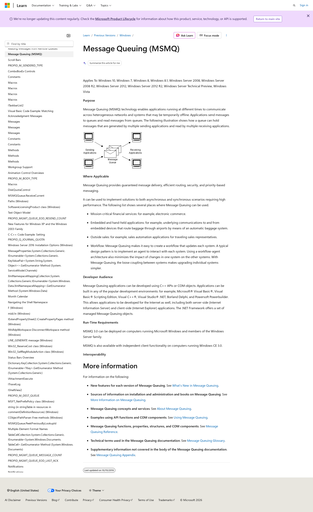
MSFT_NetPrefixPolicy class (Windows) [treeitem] (31, 401)
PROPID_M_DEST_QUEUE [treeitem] (23, 395)
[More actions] (226, 35)
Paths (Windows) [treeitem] (18, 201)
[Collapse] (68, 35)
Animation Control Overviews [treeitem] (26, 173)
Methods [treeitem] (13, 150)
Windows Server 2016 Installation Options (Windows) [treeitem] (40, 245)
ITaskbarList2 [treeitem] (16, 105)
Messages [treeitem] (14, 121)
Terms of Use (146, 500)
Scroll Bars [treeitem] (14, 60)
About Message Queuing (174, 408)
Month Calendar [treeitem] (18, 296)
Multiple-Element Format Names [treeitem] (28, 429)
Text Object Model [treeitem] (19, 212)
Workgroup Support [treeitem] (20, 167)
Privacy (87, 500)
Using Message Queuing (190, 417)
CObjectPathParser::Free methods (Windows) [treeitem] (35, 417)
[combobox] (39, 44)
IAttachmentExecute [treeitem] (20, 378)
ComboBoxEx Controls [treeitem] (21, 71)
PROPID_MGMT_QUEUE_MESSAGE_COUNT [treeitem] (35, 455)
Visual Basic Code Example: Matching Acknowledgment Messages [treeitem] (30, 113)
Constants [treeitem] (14, 77)
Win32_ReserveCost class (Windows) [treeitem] (30, 346)
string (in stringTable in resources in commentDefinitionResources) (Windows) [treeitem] (33, 409)
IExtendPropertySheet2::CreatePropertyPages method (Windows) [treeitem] (40, 321)
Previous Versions (104, 35)
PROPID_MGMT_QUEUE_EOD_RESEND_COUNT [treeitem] (37, 218)
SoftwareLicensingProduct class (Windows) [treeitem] (34, 207)
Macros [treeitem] (12, 82)
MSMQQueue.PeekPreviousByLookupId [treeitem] (32, 423)
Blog (54, 500)
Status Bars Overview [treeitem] (21, 357)
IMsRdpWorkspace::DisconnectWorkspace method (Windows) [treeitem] (38, 332)
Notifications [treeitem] (15, 466)
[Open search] (294, 5)
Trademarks (165, 500)
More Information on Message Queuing (118, 400)
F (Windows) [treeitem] (15, 308)
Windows (125, 35)
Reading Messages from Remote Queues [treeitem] (32, 48)
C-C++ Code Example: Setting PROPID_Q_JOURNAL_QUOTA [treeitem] (26, 237)
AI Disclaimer (13, 500)
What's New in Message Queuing (195, 385)
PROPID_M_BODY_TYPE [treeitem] (22, 178)
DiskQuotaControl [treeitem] (19, 190)
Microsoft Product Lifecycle (115, 19)
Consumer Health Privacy (114, 500)
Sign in (304, 5)
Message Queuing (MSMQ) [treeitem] (25, 54)
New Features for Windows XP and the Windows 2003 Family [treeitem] (37, 226)
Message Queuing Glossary (206, 440)
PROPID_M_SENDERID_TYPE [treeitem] (25, 65)
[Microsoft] (7, 5)
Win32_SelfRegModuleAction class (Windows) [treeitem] (36, 352)
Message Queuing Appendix (115, 455)
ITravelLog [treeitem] (14, 384)
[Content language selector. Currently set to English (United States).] (23, 490)
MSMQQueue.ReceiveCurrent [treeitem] (26, 195)
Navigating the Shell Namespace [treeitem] (28, 302)
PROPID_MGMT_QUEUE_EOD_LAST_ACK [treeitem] (33, 460)
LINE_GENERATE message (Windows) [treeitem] (30, 340)
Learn (86, 35)
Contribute (71, 500)
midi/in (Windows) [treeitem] (19, 313)
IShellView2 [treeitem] (15, 390)
